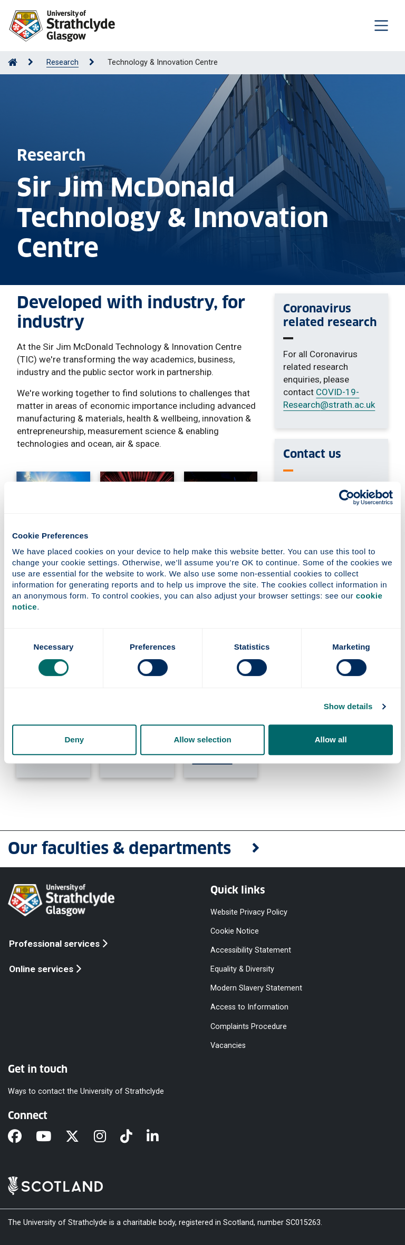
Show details (348, 706)
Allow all (331, 739)
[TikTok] (133, 1137)
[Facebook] (22, 1137)
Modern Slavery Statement (256, 988)
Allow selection (202, 739)
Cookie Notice (234, 930)
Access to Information (249, 1007)
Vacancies (228, 1045)
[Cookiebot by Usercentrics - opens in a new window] (347, 497)
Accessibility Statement (250, 950)
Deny (74, 739)
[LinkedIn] (160, 1137)
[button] (202, 849)
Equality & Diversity (242, 969)
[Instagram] (107, 1137)
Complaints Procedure (248, 1026)
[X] (79, 1137)
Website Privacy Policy (248, 911)
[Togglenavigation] (381, 25)
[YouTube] (50, 1137)
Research (62, 62)
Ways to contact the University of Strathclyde (86, 1090)
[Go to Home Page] (12, 62)
